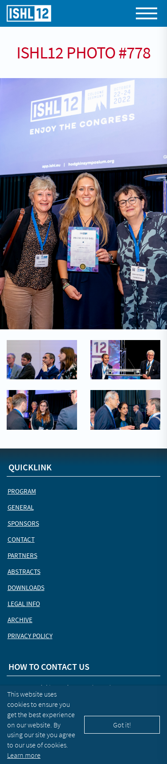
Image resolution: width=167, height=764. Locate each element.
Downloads (26, 587)
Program (22, 491)
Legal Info (24, 603)
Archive (20, 619)
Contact (21, 539)
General (21, 507)
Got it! (122, 724)
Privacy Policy (30, 635)
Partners (22, 555)
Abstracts (24, 571)
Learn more (24, 755)
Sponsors (23, 523)
